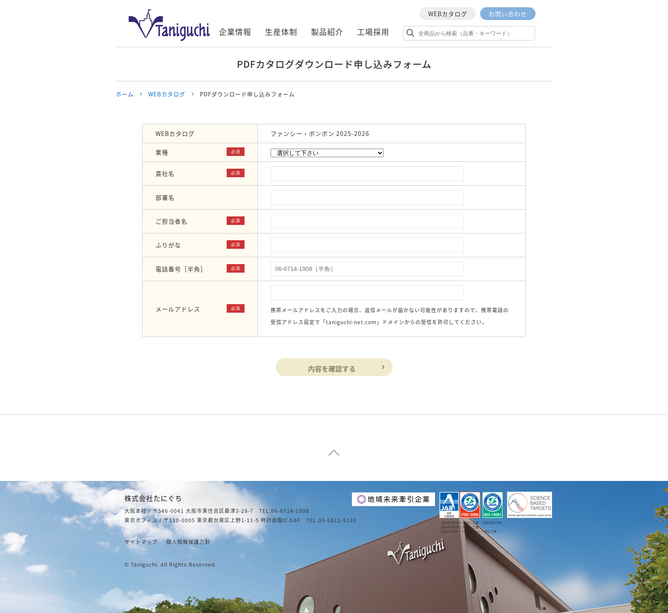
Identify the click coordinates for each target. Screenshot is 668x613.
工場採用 (373, 31)
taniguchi (144, 564)
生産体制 (281, 31)
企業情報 (235, 31)
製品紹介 (327, 31)
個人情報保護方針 (188, 542)
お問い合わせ (508, 13)
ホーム (125, 94)
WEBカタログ (447, 13)
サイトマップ (141, 542)
